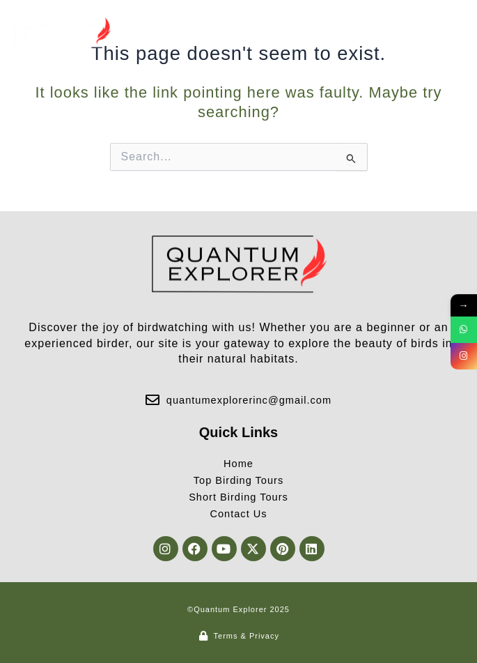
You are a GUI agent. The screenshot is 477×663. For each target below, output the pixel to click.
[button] (451, 31)
